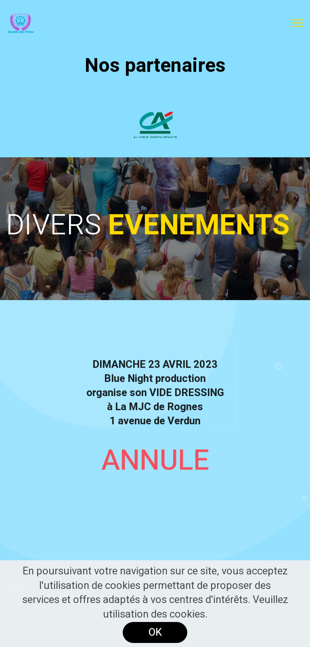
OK (155, 632)
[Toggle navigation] (297, 23)
